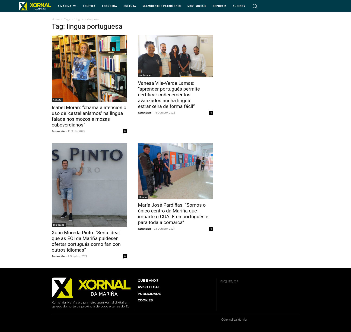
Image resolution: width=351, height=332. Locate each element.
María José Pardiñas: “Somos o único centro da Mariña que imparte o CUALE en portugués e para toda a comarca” (173, 213)
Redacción (58, 131)
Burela (143, 197)
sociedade (145, 75)
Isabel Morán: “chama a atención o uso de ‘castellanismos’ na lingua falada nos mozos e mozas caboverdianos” (89, 116)
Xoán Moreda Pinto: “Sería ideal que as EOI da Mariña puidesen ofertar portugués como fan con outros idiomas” (86, 241)
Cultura (57, 99)
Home (56, 19)
